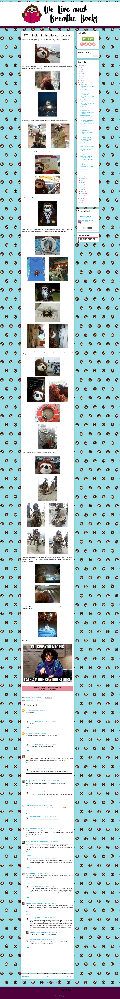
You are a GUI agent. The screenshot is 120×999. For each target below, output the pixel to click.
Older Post (70, 976)
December (83, 84)
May (82, 187)
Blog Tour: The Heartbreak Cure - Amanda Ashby (87, 150)
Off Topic (32, 700)
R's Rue (28, 710)
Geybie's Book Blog (31, 805)
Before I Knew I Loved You (87, 220)
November (83, 174)
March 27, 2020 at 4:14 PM (53, 932)
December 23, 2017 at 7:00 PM (45, 873)
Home (24, 27)
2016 (80, 198)
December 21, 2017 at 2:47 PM (48, 792)
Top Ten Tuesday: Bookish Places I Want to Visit (86, 160)
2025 (80, 67)
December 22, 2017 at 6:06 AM (48, 816)
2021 (80, 73)
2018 (80, 80)
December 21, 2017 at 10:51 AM (49, 769)
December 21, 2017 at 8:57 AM (48, 721)
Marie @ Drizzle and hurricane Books (36, 780)
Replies (29, 718)
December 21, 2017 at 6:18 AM (38, 733)
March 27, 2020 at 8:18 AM (49, 903)
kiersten (28, 700)
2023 (80, 71)
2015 (80, 200)
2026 (80, 65)
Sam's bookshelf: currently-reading (88, 216)
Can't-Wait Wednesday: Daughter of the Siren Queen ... (87, 117)
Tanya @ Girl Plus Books (32, 756)
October (82, 176)
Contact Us (60, 27)
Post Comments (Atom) (51, 982)
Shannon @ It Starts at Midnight (34, 841)
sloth (37, 700)
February (83, 193)
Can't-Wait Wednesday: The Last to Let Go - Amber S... (87, 136)
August (82, 180)
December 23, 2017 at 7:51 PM (48, 886)
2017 (80, 82)
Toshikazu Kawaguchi (85, 221)
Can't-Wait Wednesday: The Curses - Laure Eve (86, 157)
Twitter (40, 794)
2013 (80, 205)
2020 (80, 76)
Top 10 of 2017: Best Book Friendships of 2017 (86, 94)
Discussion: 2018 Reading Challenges (86, 133)
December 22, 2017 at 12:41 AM (44, 805)
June (82, 184)
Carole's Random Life (31, 873)
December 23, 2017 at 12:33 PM (49, 858)
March (82, 191)
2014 (80, 202)
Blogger (63, 995)
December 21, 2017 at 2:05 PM (53, 780)
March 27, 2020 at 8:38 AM (48, 918)
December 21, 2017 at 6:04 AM (38, 710)
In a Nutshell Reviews (85, 110)
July (82, 182)
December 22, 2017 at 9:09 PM (50, 841)
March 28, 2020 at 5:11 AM (47, 939)
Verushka (28, 733)
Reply (27, 714)
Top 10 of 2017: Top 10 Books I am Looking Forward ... (87, 90)
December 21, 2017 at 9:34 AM (47, 756)
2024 (80, 69)
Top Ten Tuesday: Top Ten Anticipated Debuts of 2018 (86, 140)
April (82, 189)
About (31, 27)
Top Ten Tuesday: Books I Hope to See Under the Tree (87, 121)
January (82, 195)
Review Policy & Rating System (45, 27)
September (83, 178)
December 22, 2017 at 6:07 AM (44, 828)
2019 (80, 78)
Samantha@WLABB (35, 721)
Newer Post (25, 976)
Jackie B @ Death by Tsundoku (34, 903)
